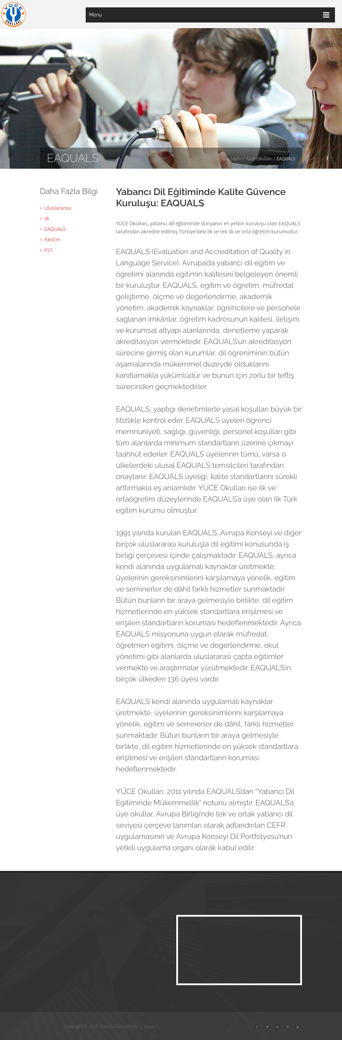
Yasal (161, 1026)
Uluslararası (56, 208)
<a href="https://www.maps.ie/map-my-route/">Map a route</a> (239, 950)
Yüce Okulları (258, 159)
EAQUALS (53, 229)
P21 (46, 250)
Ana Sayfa (231, 159)
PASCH (50, 239)
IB (44, 218)
